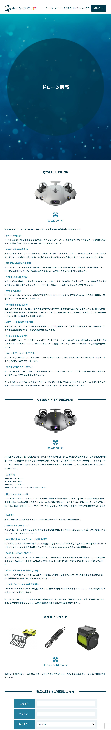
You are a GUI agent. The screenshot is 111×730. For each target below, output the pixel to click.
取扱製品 (68, 8)
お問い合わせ (99, 8)
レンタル (77, 8)
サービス (50, 8)
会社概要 (86, 8)
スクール (59, 8)
